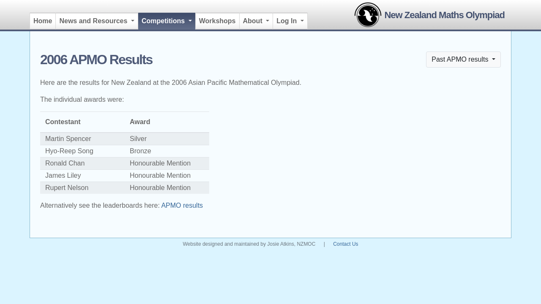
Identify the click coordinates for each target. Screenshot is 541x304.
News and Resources (94, 20)
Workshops (217, 20)
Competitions (169, 20)
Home (42, 20)
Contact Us (345, 244)
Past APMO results (461, 59)
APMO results (182, 205)
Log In (287, 20)
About (254, 20)
